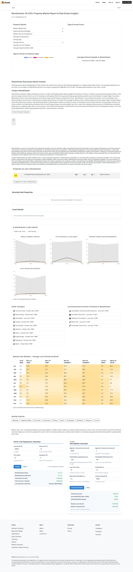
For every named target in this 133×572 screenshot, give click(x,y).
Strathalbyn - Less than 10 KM (23, 318)
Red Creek (37, 420)
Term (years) (26, 457)
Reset (25, 466)
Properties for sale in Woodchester (25, 182)
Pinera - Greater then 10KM (23, 333)
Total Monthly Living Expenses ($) (82, 460)
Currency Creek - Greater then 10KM (25, 311)
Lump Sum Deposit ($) (107, 479)
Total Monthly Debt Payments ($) (107, 459)
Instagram (99, 528)
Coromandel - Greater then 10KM (25, 326)
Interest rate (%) (51, 449)
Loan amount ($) (26, 449)
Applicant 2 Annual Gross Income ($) (107, 450)
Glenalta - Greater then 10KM (23, 329)
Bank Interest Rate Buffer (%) (82, 479)
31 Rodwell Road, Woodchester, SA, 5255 (37, 174)
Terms (69, 531)
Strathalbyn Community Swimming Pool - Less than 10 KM (88, 311)
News (104, 2)
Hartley (55, 420)
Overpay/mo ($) (51, 457)
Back (13, 7)
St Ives (97, 420)
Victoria (14, 542)
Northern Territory (17, 528)
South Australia (16, 536)
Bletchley (15, 420)
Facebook (99, 531)
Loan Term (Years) (82, 470)
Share (119, 7)
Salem (62, 420)
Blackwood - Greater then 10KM (24, 340)
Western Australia (17, 545)
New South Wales (17, 531)
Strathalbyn (70, 420)
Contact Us (43, 534)
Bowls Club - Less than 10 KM (79, 322)
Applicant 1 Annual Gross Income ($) (82, 450)
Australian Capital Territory (20, 547)
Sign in (118, 2)
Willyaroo (89, 420)
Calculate (17, 466)
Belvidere (80, 420)
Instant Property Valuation (21, 112)
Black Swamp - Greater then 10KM (25, 315)
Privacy (70, 528)
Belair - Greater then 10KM (22, 344)
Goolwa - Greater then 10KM (23, 322)
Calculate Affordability (77, 487)
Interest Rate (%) (107, 470)
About (41, 528)
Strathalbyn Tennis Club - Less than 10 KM (83, 326)
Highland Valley (26, 420)
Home (98, 2)
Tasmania (15, 539)
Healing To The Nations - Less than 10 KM (83, 318)
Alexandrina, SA (21, 17)
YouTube (98, 534)
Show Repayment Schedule (55, 466)
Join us (111, 2)
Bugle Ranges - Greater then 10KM (25, 337)
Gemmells (46, 420)
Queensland (15, 534)
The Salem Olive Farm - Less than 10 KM (83, 315)
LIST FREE (127, 2)
